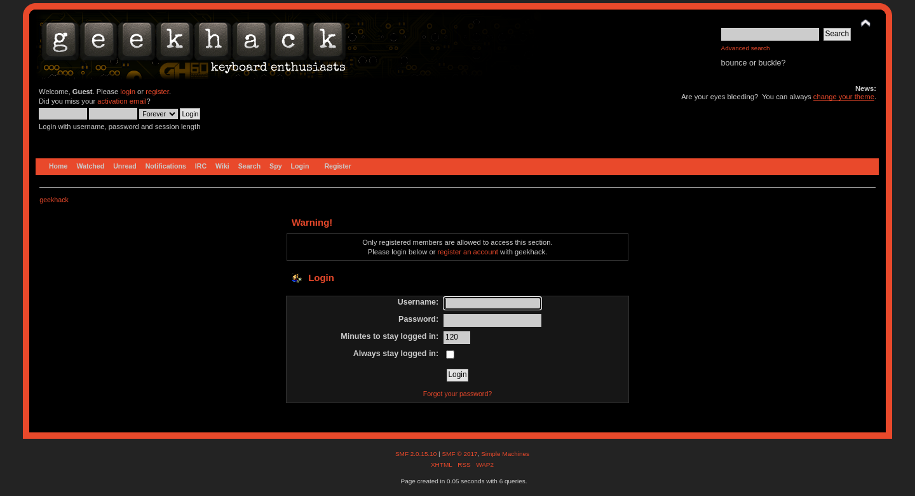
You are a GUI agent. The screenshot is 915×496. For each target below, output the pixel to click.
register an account (468, 252)
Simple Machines (505, 453)
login (127, 91)
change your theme (843, 96)
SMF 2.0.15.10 (416, 453)
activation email (121, 101)
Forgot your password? (457, 393)
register (157, 91)
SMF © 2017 (459, 453)
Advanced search (745, 48)
